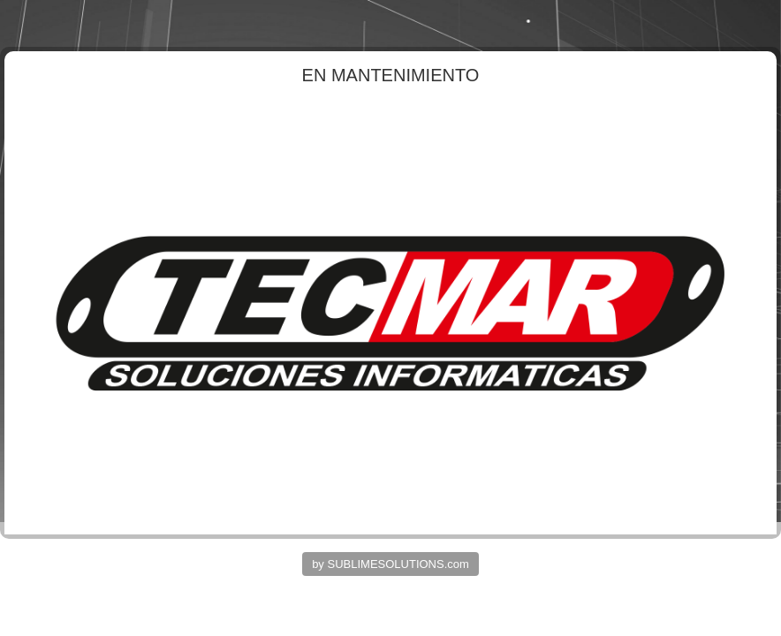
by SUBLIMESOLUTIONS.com (390, 564)
